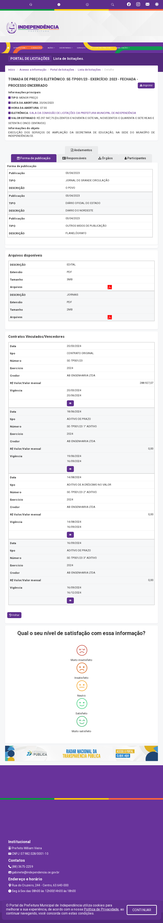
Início (11, 69)
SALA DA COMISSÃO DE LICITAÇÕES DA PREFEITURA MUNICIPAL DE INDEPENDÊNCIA (83, 113)
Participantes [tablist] (135, 158)
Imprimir (146, 85)
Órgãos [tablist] (105, 158)
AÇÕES (51, 48)
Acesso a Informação (33, 69)
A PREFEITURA (20, 48)
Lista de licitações (89, 69)
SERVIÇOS (81, 48)
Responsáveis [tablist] (74, 158)
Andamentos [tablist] (81, 150)
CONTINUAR (141, 910)
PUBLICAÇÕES (123, 48)
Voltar (14, 615)
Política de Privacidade (101, 909)
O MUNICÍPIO (37, 48)
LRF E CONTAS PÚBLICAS (101, 48)
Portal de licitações (62, 69)
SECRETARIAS (66, 48)
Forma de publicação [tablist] (34, 158)
